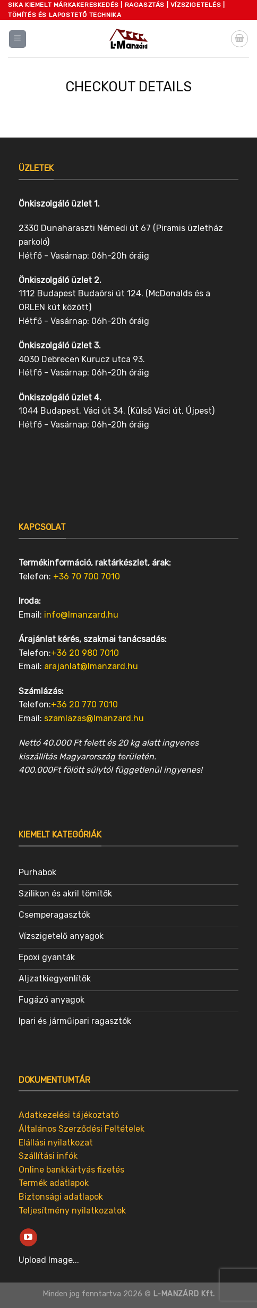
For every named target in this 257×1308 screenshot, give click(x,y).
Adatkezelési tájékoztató (69, 1115)
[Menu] (18, 39)
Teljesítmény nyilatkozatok (72, 1211)
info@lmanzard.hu (81, 615)
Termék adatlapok (54, 1183)
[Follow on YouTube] (28, 1237)
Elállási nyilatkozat (56, 1143)
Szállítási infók (48, 1156)
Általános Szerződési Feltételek (81, 1129)
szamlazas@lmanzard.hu (94, 718)
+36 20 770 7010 (84, 704)
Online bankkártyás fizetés (71, 1170)
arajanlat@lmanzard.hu (91, 666)
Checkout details (128, 87)
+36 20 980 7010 (85, 653)
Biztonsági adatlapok (61, 1197)
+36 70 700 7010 (86, 576)
